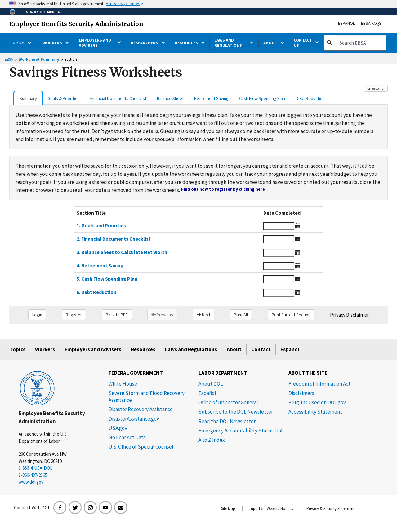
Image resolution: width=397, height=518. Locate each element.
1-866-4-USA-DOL (35, 468)
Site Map (228, 508)
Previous (162, 314)
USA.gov (118, 428)
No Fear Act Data (127, 437)
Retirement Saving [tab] (211, 98)
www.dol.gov (31, 482)
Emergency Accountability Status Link (241, 430)
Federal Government (136, 373)
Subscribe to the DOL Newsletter (235, 411)
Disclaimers (301, 393)
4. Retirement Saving (100, 265)
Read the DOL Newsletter (227, 421)
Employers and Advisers (93, 349)
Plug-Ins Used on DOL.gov (317, 402)
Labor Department (222, 373)
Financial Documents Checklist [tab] (118, 98)
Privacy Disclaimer (349, 315)
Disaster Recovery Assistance (141, 409)
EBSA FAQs (371, 23)
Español (346, 23)
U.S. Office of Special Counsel (141, 446)
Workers (45, 349)
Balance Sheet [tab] (170, 98)
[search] (361, 42)
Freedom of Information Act (319, 383)
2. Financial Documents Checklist (114, 239)
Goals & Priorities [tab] (63, 98)
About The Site (308, 373)
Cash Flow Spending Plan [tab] (262, 98)
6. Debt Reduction (96, 292)
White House (123, 383)
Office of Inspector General (228, 402)
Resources (143, 349)
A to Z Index (211, 439)
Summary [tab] (28, 98)
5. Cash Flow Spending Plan (107, 279)
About (234, 349)
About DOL (210, 383)
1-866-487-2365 (33, 475)
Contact (261, 349)
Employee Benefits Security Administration (76, 24)
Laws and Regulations (191, 349)
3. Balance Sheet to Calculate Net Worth (122, 252)
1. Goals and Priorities (101, 225)
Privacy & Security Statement (330, 508)
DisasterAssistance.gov (134, 418)
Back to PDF (117, 314)
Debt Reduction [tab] (310, 98)
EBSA (9, 59)
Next (203, 314)
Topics (17, 349)
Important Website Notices (271, 508)
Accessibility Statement (315, 411)
